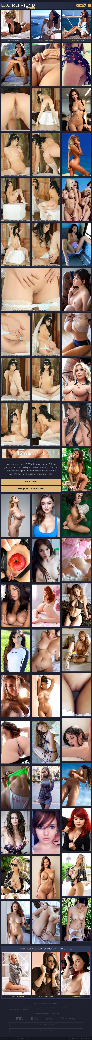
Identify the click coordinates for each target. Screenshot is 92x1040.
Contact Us (46, 1030)
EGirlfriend (18, 6)
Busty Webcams (85, 1)
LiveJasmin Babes (17, 1)
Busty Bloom (29, 1)
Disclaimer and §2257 (84, 1038)
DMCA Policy (73, 1038)
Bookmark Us (46, 1024)
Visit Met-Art (30, 482)
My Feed (81, 5)
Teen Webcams (72, 1)
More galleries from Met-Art (31, 489)
